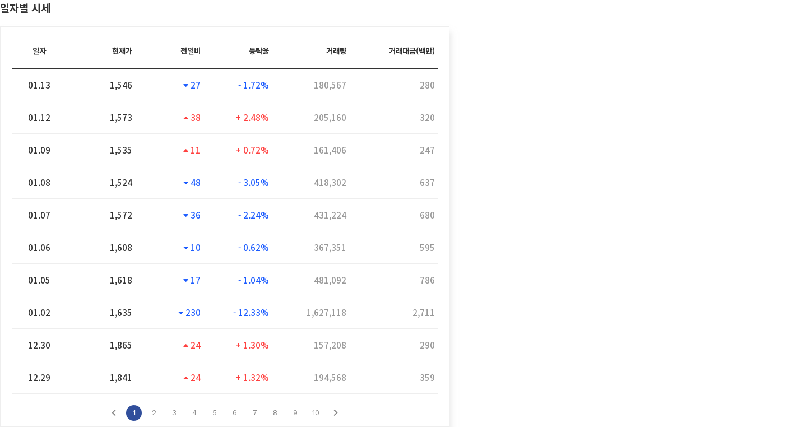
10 (315, 413)
